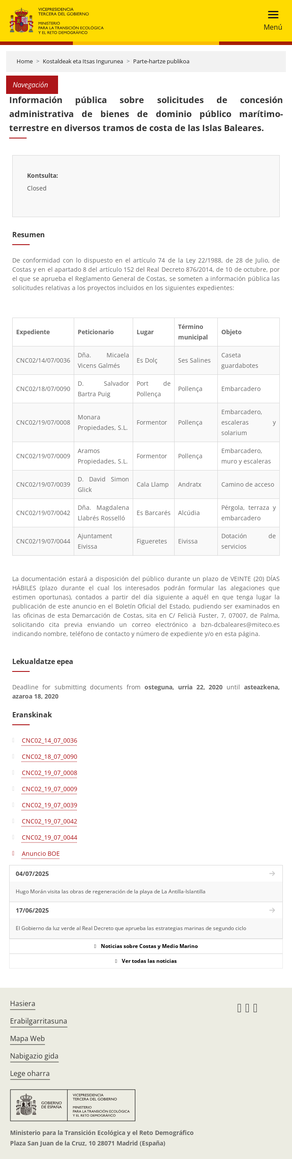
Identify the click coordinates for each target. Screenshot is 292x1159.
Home (25, 61)
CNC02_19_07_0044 (49, 837)
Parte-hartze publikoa (161, 61)
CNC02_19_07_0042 (49, 821)
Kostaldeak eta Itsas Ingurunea (83, 61)
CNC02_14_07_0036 (49, 740)
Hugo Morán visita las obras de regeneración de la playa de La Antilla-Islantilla (111, 891)
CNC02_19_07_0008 (49, 772)
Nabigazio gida (34, 1056)
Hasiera (22, 1003)
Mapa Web (27, 1038)
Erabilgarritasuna (38, 1021)
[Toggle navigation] (270, 20)
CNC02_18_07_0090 (49, 756)
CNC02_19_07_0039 (49, 805)
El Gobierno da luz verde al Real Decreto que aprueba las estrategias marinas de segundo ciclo (131, 928)
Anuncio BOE (41, 853)
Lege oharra (30, 1073)
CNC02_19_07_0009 (49, 789)
